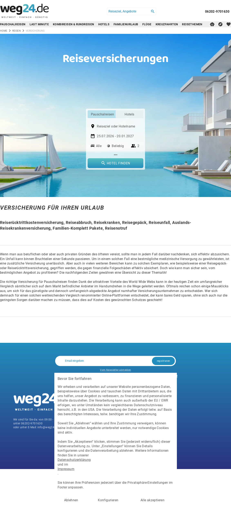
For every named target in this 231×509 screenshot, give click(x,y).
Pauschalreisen (13, 24)
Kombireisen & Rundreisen (73, 24)
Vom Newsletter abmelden (115, 369)
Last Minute (39, 24)
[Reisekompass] (220, 24)
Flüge (147, 24)
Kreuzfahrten (167, 24)
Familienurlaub (126, 24)
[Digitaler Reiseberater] (212, 24)
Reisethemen (192, 24)
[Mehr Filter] (116, 154)
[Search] (153, 11)
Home (3, 30)
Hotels (103, 24)
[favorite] (228, 24)
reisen (16, 30)
